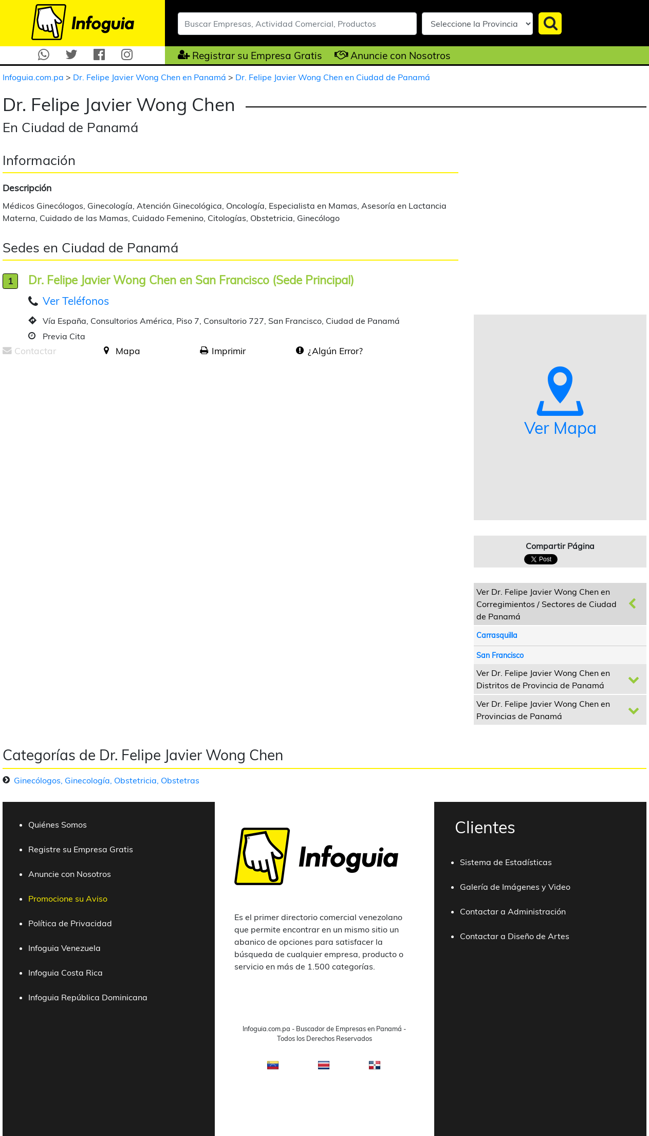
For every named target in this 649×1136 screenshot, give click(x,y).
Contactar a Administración (513, 911)
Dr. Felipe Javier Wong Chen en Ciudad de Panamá (332, 77)
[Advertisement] (89, 445)
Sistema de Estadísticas (506, 862)
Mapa (128, 350)
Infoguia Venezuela (64, 948)
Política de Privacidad (70, 923)
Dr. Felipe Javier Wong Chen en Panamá (150, 77)
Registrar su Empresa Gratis (257, 55)
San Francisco (500, 655)
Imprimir (229, 350)
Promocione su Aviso (67, 898)
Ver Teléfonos (76, 300)
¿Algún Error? (335, 350)
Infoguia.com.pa (34, 77)
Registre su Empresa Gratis (80, 849)
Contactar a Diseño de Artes (514, 936)
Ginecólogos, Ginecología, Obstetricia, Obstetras (106, 780)
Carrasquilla (496, 635)
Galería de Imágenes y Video (515, 887)
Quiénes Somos (57, 824)
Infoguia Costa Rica (65, 972)
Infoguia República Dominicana (87, 997)
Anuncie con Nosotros (400, 55)
